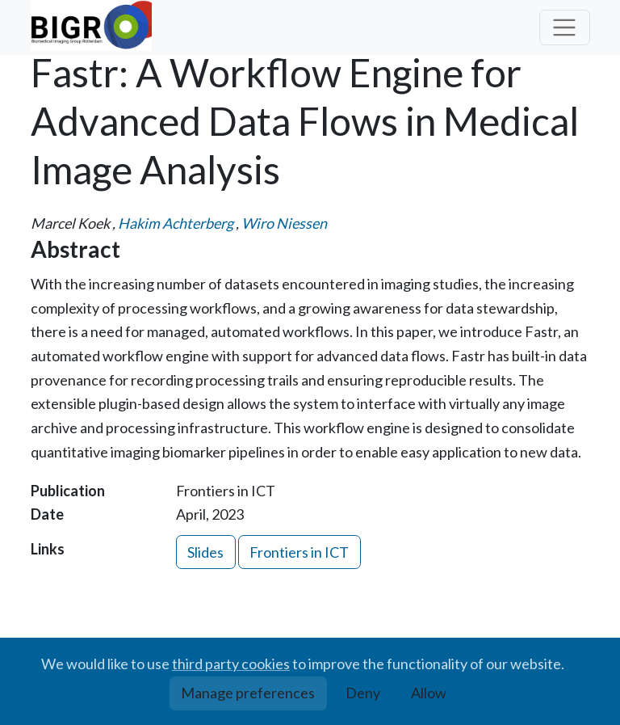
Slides (205, 552)
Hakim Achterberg (175, 223)
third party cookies (231, 663)
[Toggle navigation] (564, 28)
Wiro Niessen (284, 223)
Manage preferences (248, 693)
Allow (428, 693)
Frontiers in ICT (299, 552)
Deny (363, 693)
